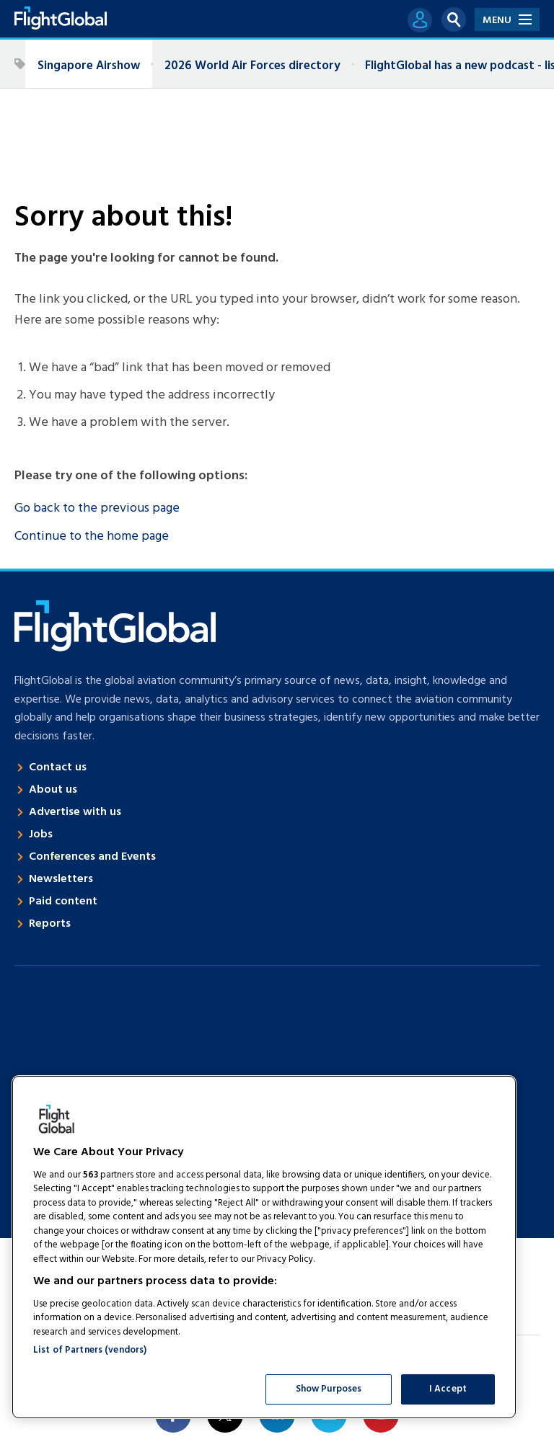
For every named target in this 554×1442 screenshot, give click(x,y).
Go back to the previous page (97, 508)
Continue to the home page (91, 536)
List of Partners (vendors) (89, 1350)
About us (53, 789)
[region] (264, 1247)
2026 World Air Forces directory (252, 66)
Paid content (63, 901)
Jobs (41, 834)
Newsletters (61, 879)
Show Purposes (329, 1389)
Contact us (58, 767)
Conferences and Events (92, 856)
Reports (50, 923)
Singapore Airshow (89, 66)
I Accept (448, 1389)
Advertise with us (75, 812)
